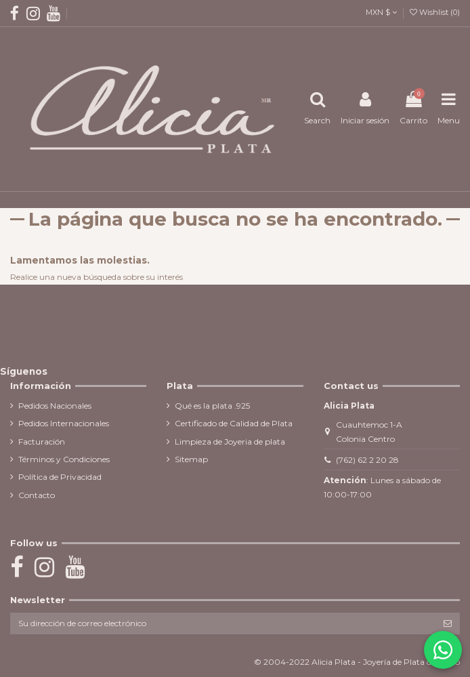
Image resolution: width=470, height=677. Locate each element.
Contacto (36, 495)
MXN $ (381, 12)
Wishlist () (435, 12)
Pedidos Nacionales (54, 406)
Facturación (41, 441)
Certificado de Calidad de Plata (234, 423)
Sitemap (191, 459)
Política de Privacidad (60, 477)
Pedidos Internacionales (63, 423)
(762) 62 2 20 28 (367, 460)
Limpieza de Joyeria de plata (230, 441)
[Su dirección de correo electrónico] (222, 623)
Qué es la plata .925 (212, 406)
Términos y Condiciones (64, 459)
